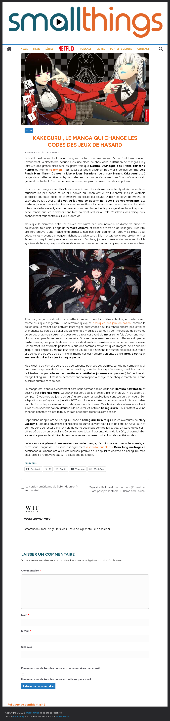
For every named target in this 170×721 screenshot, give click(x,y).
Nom (25, 615)
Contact (143, 48)
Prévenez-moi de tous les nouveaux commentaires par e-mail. (60, 668)
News (24, 48)
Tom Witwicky (51, 152)
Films (36, 48)
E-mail (26, 630)
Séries (49, 48)
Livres (101, 48)
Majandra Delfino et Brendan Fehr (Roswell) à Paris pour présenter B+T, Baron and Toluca (119, 489)
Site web (27, 646)
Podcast (85, 48)
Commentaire (31, 570)
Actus (29, 130)
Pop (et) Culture (121, 48)
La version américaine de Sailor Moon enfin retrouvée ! (50, 488)
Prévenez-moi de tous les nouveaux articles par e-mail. (56, 679)
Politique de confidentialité (26, 704)
